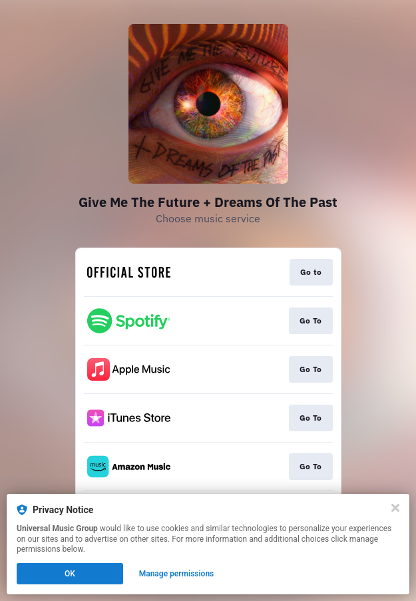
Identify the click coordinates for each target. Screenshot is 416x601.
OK (70, 573)
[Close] (395, 507)
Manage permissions (176, 573)
